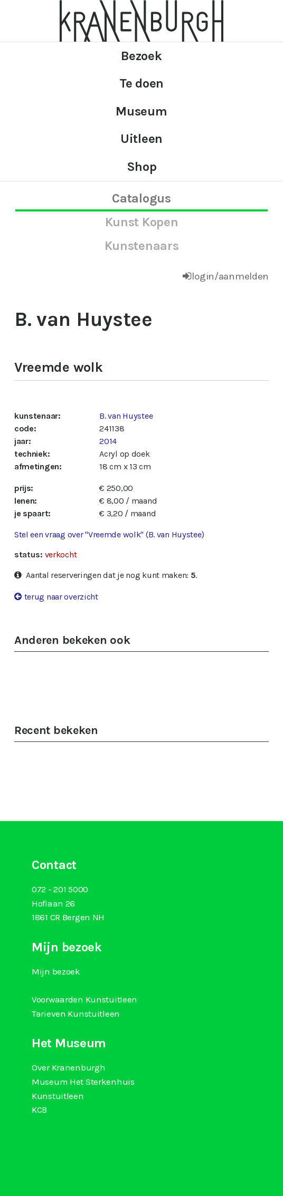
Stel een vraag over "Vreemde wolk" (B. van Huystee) (109, 534)
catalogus (141, 198)
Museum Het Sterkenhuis (83, 1081)
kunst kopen (141, 222)
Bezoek (141, 56)
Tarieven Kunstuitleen (76, 1013)
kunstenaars (142, 245)
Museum (141, 111)
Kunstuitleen (58, 1096)
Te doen (141, 83)
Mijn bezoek (56, 971)
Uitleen (141, 138)
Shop (142, 166)
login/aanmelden (230, 276)
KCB (39, 1109)
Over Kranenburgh (68, 1067)
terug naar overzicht (61, 597)
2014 (108, 441)
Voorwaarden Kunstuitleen (84, 999)
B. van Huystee (126, 416)
